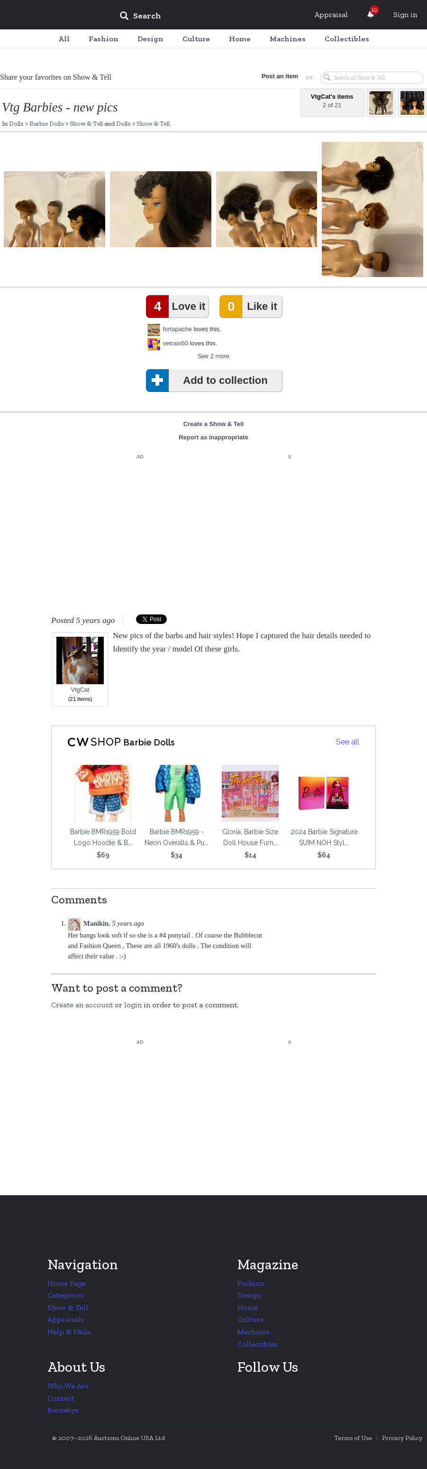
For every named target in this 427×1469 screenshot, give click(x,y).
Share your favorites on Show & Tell (55, 77)
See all (347, 741)
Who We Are (68, 1385)
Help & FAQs (69, 1331)
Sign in (405, 14)
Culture (250, 1319)
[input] (209, 17)
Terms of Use (353, 1438)
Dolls (16, 123)
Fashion (250, 1283)
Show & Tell (86, 123)
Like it (250, 306)
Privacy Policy (402, 1438)
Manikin (96, 923)
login (133, 1004)
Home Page (66, 1283)
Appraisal (331, 14)
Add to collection (209, 380)
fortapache (177, 329)
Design (249, 1295)
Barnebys (63, 1409)
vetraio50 (175, 343)
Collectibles (257, 1343)
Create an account (82, 1004)
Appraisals (65, 1319)
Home (247, 1307)
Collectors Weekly (55, 15)
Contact (60, 1398)
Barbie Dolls (46, 123)
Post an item (280, 76)
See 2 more (213, 356)
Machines (253, 1331)
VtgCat (80, 665)
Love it (178, 306)
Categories (65, 1295)
